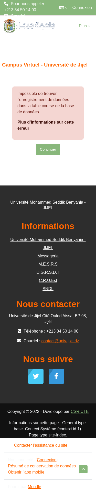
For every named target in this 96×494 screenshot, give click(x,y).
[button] (63, 7)
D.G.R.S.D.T (48, 272)
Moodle (34, 487)
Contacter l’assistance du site (37, 445)
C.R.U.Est (48, 280)
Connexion (82, 7)
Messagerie (48, 256)
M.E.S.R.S (48, 264)
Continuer (48, 149)
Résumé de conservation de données (42, 466)
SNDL (48, 289)
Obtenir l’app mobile (26, 472)
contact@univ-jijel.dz (23, 22)
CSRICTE (80, 411)
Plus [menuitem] (83, 26)
